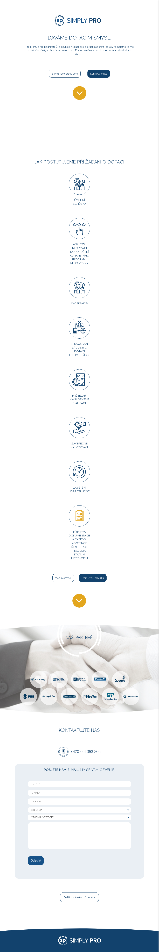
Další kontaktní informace (79, 897)
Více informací (63, 577)
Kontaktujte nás (98, 73)
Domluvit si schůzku (93, 577)
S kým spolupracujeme (65, 73)
